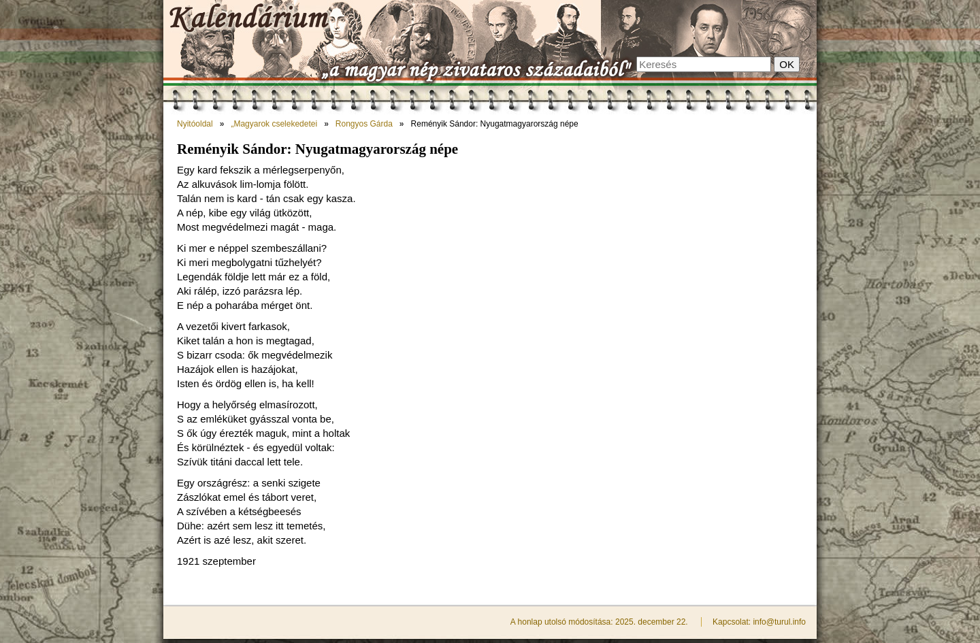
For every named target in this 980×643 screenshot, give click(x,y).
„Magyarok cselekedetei (274, 124)
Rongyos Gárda (364, 124)
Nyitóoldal (195, 124)
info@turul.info (779, 622)
